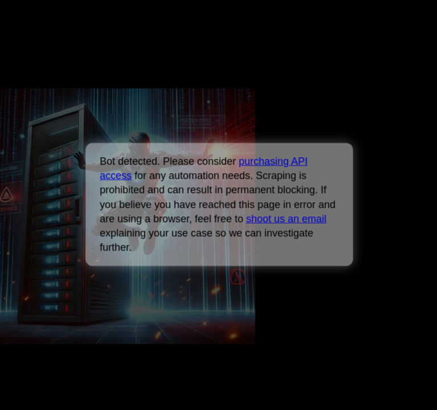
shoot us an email (286, 218)
